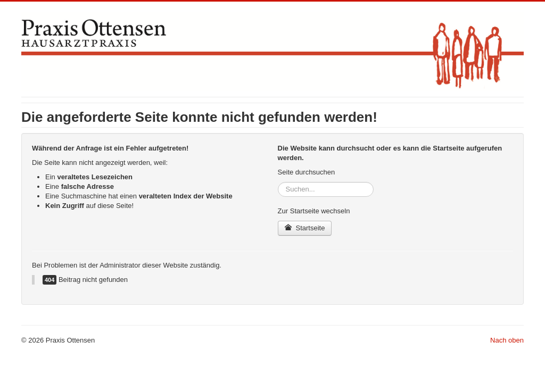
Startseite (305, 228)
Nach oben (507, 340)
